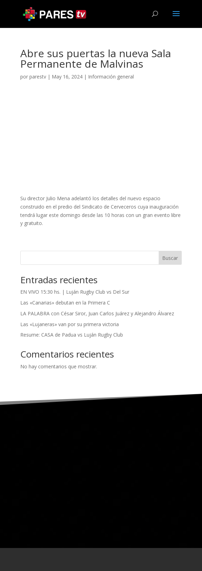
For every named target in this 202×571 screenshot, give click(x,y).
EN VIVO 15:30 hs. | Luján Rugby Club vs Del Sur (74, 291)
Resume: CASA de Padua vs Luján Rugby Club (71, 334)
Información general (111, 76)
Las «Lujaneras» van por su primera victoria (69, 324)
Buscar (170, 258)
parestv (37, 76)
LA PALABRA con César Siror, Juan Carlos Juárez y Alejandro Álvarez (97, 313)
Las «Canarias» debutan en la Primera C (65, 302)
